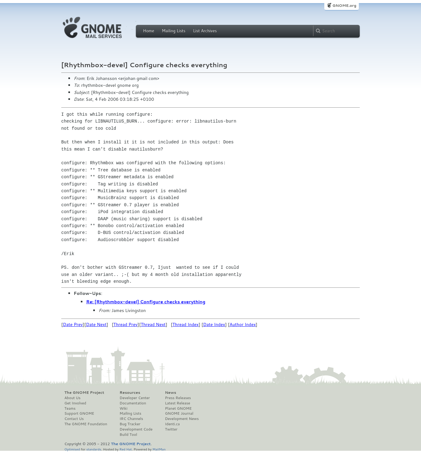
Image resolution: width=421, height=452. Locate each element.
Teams (70, 408)
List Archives (205, 31)
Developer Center (135, 397)
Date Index (214, 324)
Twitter (171, 429)
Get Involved (75, 403)
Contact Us (74, 418)
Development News (182, 418)
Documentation (133, 403)
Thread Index (186, 324)
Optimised (72, 449)
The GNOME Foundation (85, 424)
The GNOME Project (84, 392)
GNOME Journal (179, 413)
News (170, 392)
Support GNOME (79, 413)
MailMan (158, 449)
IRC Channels (131, 418)
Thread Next (153, 324)
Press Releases (178, 397)
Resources (130, 392)
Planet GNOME (178, 408)
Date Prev (73, 324)
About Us (72, 397)
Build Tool (128, 434)
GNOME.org (344, 5)
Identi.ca (172, 424)
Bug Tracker (130, 424)
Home (148, 31)
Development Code (136, 429)
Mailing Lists (173, 31)
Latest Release (177, 403)
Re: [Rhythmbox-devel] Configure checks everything (145, 302)
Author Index (242, 324)
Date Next (96, 324)
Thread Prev (125, 324)
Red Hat (125, 449)
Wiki (123, 408)
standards (93, 449)
